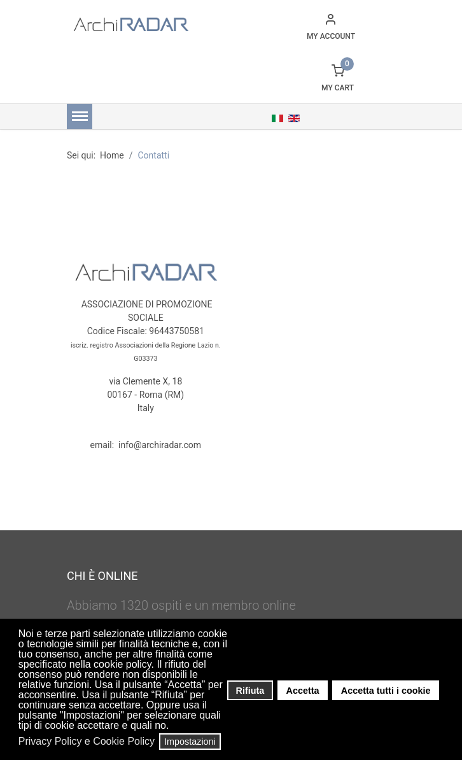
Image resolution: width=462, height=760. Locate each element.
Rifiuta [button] (250, 691)
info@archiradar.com (159, 445)
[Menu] (79, 116)
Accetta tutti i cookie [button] (386, 691)
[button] (173, 727)
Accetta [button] (302, 691)
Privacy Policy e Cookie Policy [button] (86, 741)
